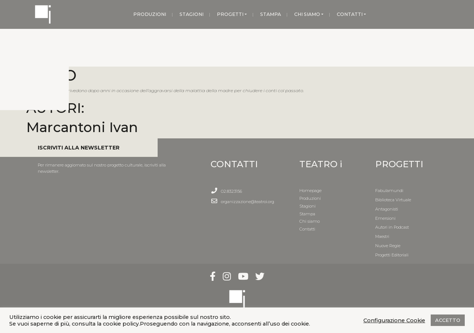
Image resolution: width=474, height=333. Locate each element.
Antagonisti (386, 209)
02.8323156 (231, 191)
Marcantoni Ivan (82, 127)
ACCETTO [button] (447, 320)
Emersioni (385, 218)
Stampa (307, 213)
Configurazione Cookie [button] (394, 320)
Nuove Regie (387, 245)
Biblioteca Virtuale (393, 199)
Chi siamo (309, 221)
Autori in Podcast (392, 227)
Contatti (307, 229)
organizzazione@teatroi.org (247, 201)
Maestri (382, 236)
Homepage (310, 190)
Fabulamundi (389, 190)
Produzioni (310, 198)
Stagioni (307, 206)
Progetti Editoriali (392, 255)
